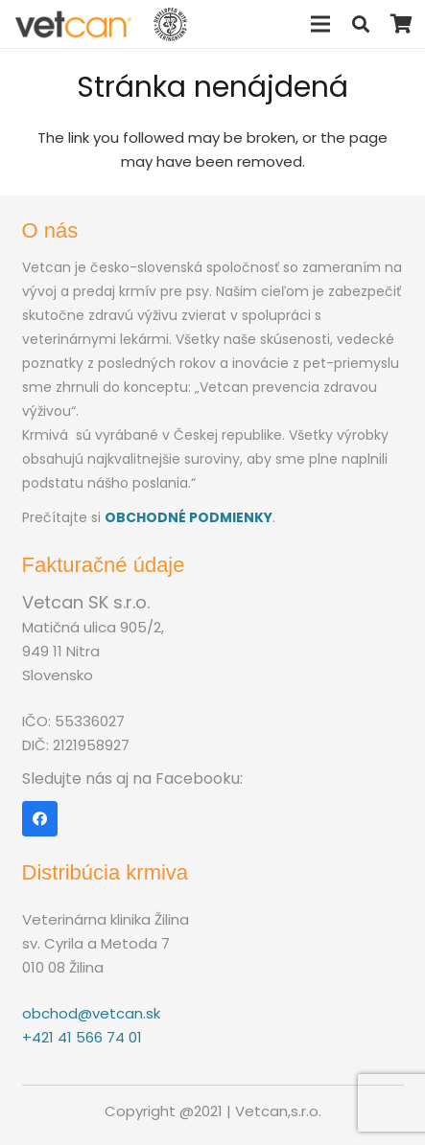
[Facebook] (40, 819)
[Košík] (401, 24)
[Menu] (320, 24)
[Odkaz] (73, 24)
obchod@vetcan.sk (91, 1013)
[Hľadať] (361, 24)
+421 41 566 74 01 (82, 1037)
